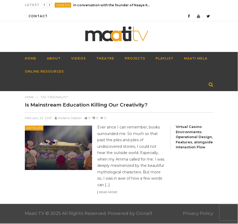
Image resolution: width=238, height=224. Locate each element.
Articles (34, 128)
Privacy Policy (198, 213)
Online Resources (44, 71)
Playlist (164, 58)
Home (29, 97)
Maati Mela (195, 58)
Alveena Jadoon (70, 118)
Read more (108, 192)
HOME (30, 58)
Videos (63, 5)
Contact (38, 16)
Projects (135, 58)
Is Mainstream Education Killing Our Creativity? (86, 105)
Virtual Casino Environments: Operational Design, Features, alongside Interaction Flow (194, 137)
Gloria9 (144, 213)
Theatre (105, 58)
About (54, 58)
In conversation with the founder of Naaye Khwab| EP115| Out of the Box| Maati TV (112, 5)
